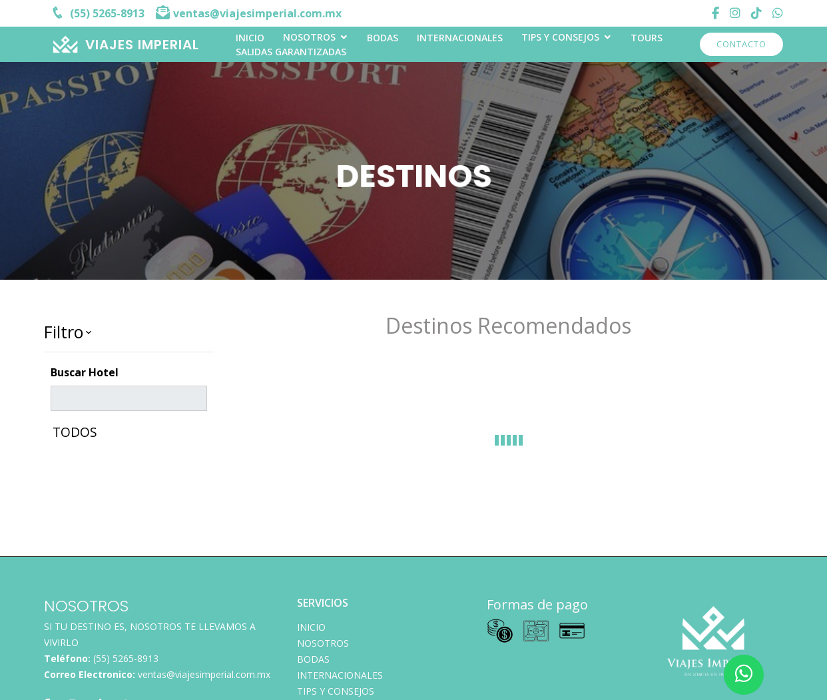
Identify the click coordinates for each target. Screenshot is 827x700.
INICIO (250, 37)
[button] (129, 332)
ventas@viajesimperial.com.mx (204, 674)
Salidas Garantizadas (291, 51)
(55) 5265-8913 (125, 658)
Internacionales (460, 37)
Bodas (382, 37)
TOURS (647, 37)
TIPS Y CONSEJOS (560, 37)
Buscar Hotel (85, 372)
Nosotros (309, 37)
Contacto (741, 44)
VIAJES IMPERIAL (142, 44)
